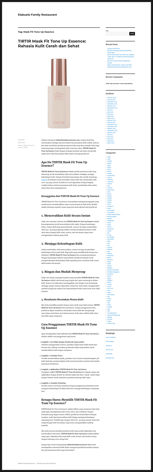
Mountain (110, 255)
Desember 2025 (112, 102)
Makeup (109, 249)
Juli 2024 (110, 135)
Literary (109, 247)
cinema (109, 184)
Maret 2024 (110, 143)
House (109, 227)
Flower (109, 202)
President (110, 274)
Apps (108, 165)
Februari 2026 (111, 98)
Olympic (109, 268)
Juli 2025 (110, 110)
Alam (109, 159)
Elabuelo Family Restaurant (37, 14)
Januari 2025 (111, 122)
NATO (109, 264)
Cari (107, 31)
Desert (109, 194)
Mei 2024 (110, 139)
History (109, 218)
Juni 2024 (110, 137)
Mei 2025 (110, 114)
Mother (109, 253)
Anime (109, 163)
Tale (108, 303)
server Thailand (111, 337)
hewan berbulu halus (113, 214)
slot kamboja (110, 341)
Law (108, 243)
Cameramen (111, 175)
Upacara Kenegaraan (113, 315)
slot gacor (109, 345)
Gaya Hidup (110, 210)
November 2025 (112, 104)
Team (109, 305)
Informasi (110, 229)
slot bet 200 (109, 350)
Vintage (109, 317)
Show (109, 292)
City (108, 186)
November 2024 (112, 126)
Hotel (109, 225)
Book (109, 169)
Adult (109, 157)
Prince (109, 276)
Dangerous (110, 190)
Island (109, 231)
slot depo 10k (110, 358)
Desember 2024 (112, 124)
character (110, 181)
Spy (108, 296)
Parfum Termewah (113, 270)
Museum (110, 259)
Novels (109, 266)
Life (108, 245)
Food (108, 204)
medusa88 (109, 354)
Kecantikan (21, 142)
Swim (109, 301)
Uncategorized (111, 313)
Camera (109, 173)
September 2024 (112, 130)
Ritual (109, 282)
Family (109, 198)
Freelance (110, 206)
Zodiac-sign (111, 323)
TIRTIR (26, 147)
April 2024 (110, 141)
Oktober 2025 (111, 106)
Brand (109, 171)
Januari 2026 (111, 100)
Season (109, 284)
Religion (110, 280)
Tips (108, 309)
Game (109, 208)
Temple (109, 307)
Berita (109, 167)
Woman (109, 319)
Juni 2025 (110, 112)
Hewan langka (111, 216)
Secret (109, 286)
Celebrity (110, 179)
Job (108, 233)
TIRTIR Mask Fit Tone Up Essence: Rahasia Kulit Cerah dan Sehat (52, 43)
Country (109, 188)
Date (108, 192)
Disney (109, 196)
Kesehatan (110, 239)
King (108, 241)
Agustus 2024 (111, 132)
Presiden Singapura (113, 272)
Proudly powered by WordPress (46, 463)
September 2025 (112, 108)
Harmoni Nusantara (113, 48)
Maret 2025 (110, 118)
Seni (108, 290)
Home (109, 223)
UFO (108, 311)
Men (108, 251)
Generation (110, 212)
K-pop (109, 235)
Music (109, 262)
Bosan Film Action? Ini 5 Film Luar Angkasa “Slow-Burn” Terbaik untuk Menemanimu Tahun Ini (120, 57)
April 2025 (110, 116)
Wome (109, 321)
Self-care (110, 288)
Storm (109, 299)
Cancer (109, 177)
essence (44, 180)
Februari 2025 (111, 120)
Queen (109, 278)
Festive (109, 200)
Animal (109, 161)
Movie (109, 257)
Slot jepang (110, 294)
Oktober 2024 (111, 128)
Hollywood (110, 220)
